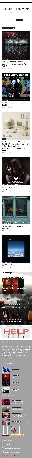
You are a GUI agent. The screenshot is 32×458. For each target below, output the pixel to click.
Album (3, 285)
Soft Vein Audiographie (7, 262)
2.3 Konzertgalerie (16, 400)
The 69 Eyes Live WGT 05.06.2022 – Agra (18, 402)
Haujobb (14, 390)
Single (3, 319)
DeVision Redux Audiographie (13, 285)
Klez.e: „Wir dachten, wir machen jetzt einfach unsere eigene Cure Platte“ (15, 64)
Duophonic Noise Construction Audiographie (11, 184)
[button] (3, 455)
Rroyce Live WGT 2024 (18, 409)
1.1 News (4, 139)
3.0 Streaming (5, 59)
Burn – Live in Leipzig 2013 (20, 422)
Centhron (14, 384)
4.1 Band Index (15, 369)
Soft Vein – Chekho (9, 265)
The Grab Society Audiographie (8, 223)
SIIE (13, 370)
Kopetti (14, 377)
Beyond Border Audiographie (13, 304)
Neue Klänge (7, 273)
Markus (3, 68)
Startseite (20, 20)
